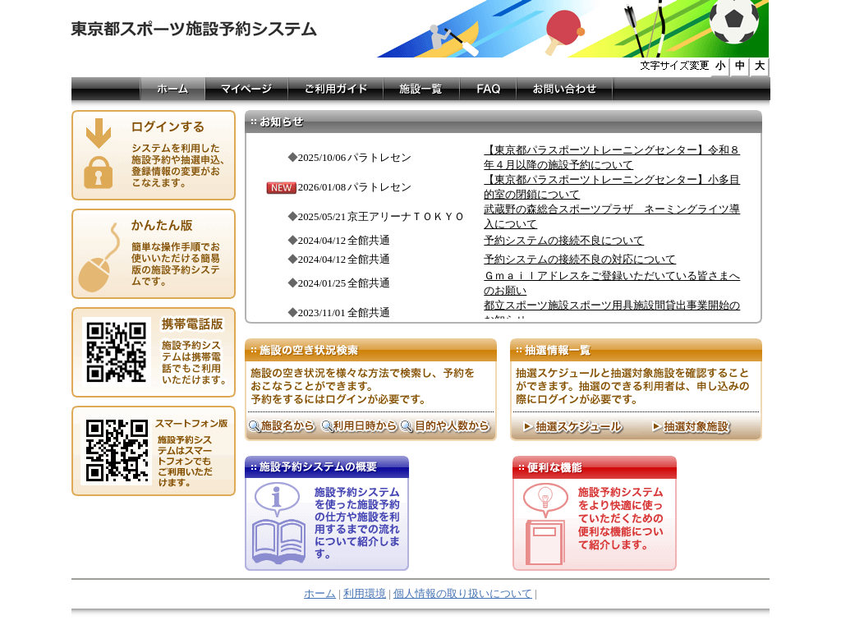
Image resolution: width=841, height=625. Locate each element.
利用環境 (364, 594)
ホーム (320, 594)
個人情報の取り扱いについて (462, 594)
